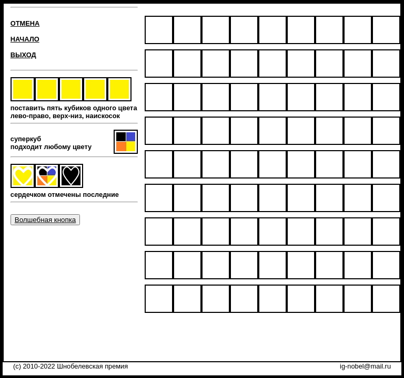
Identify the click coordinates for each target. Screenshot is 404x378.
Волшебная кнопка (45, 220)
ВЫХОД (23, 55)
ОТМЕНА (25, 23)
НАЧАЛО (25, 39)
